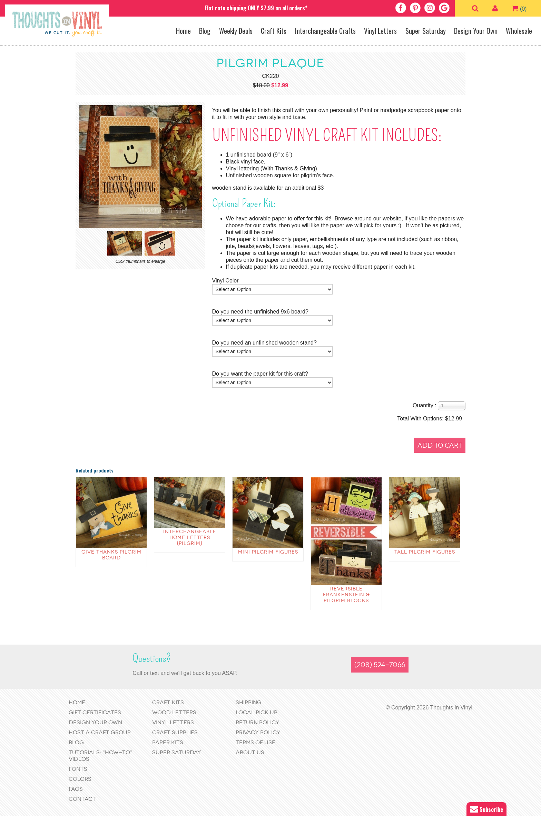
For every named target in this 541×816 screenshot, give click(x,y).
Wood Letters (174, 712)
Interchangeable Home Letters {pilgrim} (189, 537)
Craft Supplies (175, 732)
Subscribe (486, 809)
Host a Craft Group (100, 732)
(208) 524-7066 (379, 665)
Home (183, 31)
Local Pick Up (256, 712)
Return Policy (257, 722)
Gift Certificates (95, 712)
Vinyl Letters (380, 31)
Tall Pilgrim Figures (424, 552)
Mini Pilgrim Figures (268, 552)
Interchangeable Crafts (325, 31)
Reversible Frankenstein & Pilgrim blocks (346, 595)
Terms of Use (255, 742)
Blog (204, 31)
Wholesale (519, 31)
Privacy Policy (258, 732)
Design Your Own (476, 31)
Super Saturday (425, 31)
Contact (82, 799)
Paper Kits (167, 742)
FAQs (76, 789)
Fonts (78, 769)
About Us (250, 752)
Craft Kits (273, 31)
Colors (80, 779)
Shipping (249, 702)
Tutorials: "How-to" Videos (100, 755)
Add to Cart (439, 445)
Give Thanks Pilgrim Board (111, 555)
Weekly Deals (236, 31)
